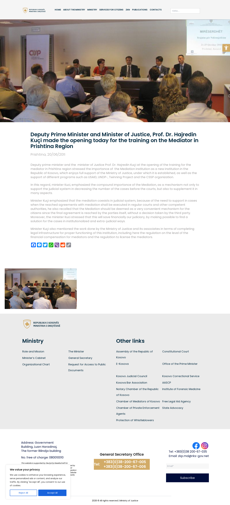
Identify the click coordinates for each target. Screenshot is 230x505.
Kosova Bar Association (131, 382)
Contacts (156, 9)
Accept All (52, 492)
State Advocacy (172, 408)
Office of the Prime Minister (180, 364)
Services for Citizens (111, 9)
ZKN (128, 9)
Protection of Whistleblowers (135, 420)
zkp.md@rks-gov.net (193, 456)
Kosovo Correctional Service (180, 376)
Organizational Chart (36, 364)
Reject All (23, 492)
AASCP (166, 382)
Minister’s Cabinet (34, 358)
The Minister (76, 351)
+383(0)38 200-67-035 (190, 451)
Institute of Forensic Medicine (181, 389)
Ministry (92, 9)
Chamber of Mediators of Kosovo (138, 401)
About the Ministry (74, 9)
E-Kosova (122, 364)
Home (58, 9)
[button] (226, 48)
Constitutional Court (175, 351)
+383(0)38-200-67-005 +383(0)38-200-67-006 (125, 464)
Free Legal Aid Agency (176, 401)
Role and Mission (33, 351)
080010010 (56, 457)
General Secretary (80, 358)
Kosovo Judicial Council (131, 376)
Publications (139, 9)
